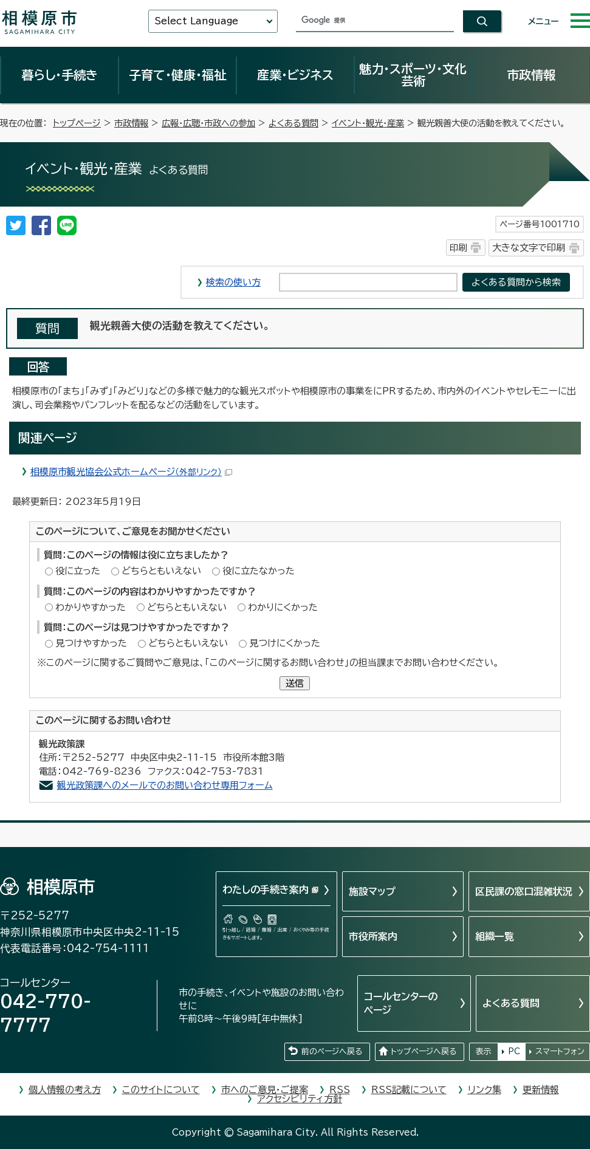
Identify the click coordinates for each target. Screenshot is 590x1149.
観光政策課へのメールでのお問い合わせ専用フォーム (165, 785)
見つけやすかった (91, 643)
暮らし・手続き (59, 75)
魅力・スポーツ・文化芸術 (413, 75)
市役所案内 (373, 936)
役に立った (77, 570)
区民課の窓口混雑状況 (523, 891)
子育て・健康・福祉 (177, 75)
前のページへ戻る (331, 1051)
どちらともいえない (161, 570)
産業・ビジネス (295, 75)
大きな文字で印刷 (528, 247)
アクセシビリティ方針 (299, 1098)
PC (514, 1051)
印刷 (458, 247)
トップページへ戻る (423, 1051)
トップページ (77, 123)
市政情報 (531, 75)
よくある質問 (293, 123)
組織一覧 (494, 936)
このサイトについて (161, 1089)
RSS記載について (409, 1089)
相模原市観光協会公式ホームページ (131, 471)
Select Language (196, 21)
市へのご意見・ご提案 (264, 1089)
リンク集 (484, 1089)
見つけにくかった (284, 643)
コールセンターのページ (400, 1003)
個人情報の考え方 (65, 1089)
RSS (339, 1089)
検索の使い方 (233, 282)
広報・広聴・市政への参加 (208, 123)
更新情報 (541, 1089)
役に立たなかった (258, 570)
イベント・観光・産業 (368, 123)
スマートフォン (560, 1051)
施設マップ (372, 891)
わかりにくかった (283, 607)
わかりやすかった (90, 607)
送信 (295, 683)
